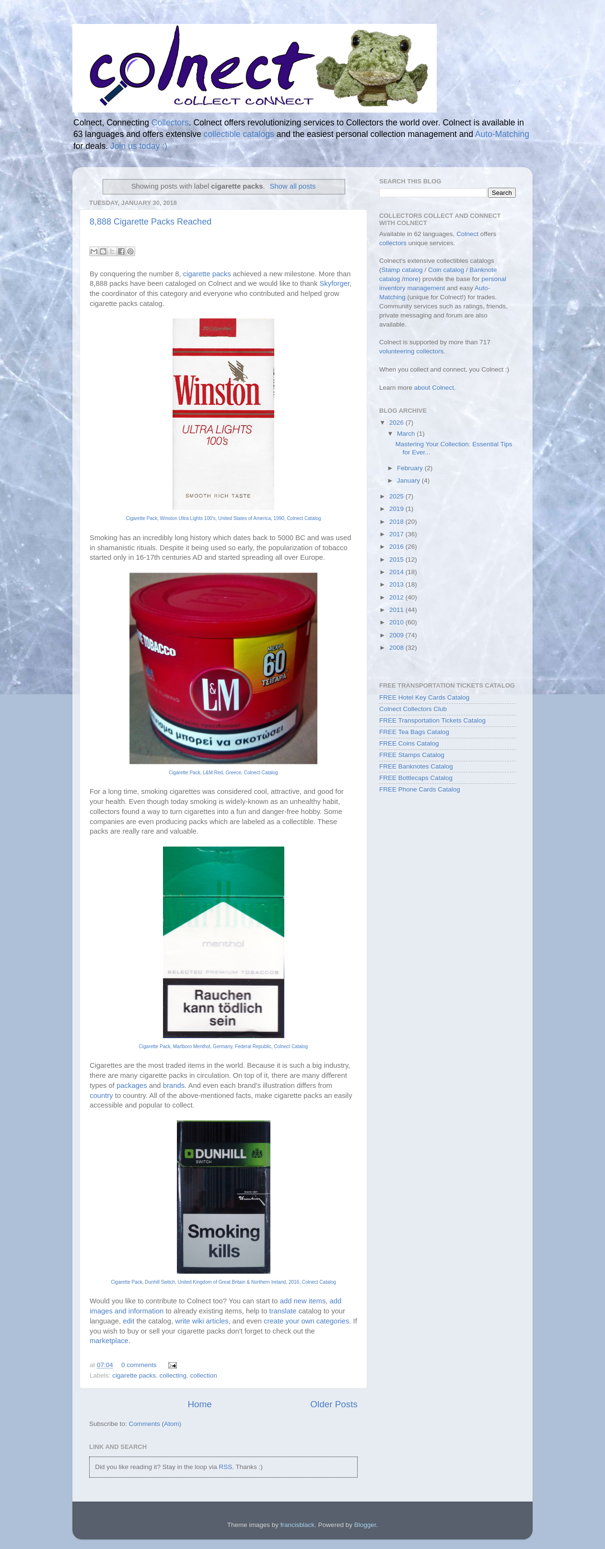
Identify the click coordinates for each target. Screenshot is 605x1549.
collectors (393, 243)
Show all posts (293, 186)
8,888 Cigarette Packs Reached (150, 221)
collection (203, 1375)
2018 (397, 521)
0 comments (139, 1364)
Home (199, 1404)
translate (283, 1311)
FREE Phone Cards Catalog (419, 789)
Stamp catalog (402, 269)
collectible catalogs (239, 134)
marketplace (109, 1341)
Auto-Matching (502, 134)
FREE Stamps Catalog (411, 754)
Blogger (365, 1524)
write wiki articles (201, 1321)
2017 (397, 534)
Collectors (170, 122)
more (411, 279)
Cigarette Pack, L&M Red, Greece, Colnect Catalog (223, 772)
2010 (397, 622)
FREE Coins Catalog (409, 743)
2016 (397, 546)
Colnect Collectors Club (413, 708)
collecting (173, 1375)
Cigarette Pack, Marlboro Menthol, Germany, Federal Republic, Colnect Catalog (223, 1046)
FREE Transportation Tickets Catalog (432, 720)
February (411, 468)
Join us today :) (138, 146)
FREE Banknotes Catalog (416, 766)
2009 (397, 635)
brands (174, 1085)
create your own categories (306, 1321)
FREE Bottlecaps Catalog (416, 777)
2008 (397, 647)
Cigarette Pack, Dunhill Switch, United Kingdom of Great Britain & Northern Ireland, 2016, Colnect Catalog (223, 1282)
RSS (225, 1466)
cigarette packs (207, 274)
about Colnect (434, 387)
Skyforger (334, 283)
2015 (397, 559)
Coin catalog (446, 269)
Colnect (467, 233)
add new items (303, 1301)
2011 (397, 609)
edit (128, 1321)
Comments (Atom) (155, 1423)
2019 (397, 508)
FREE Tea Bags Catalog (414, 731)
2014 (397, 572)
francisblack (297, 1524)
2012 (397, 597)
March (407, 433)
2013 (397, 584)
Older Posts (334, 1404)
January (409, 480)
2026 (397, 422)
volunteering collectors (411, 351)
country (101, 1095)
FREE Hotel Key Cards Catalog (424, 697)
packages (131, 1085)
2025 (397, 496)
